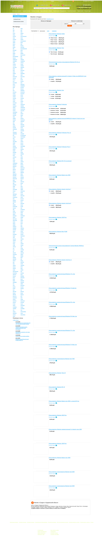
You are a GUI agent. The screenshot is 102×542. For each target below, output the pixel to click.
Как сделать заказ (55, 530)
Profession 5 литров (55, 108)
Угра (21, 310)
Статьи (91, 522)
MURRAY (14, 181)
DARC (22, 68)
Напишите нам (41, 534)
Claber (14, 62)
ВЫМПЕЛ (22, 280)
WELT (22, 257)
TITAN (14, 245)
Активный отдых (17, 19)
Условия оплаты (54, 533)
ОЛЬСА (14, 299)
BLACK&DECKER (24, 48)
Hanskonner (23, 119)
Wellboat (14, 257)
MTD (21, 180)
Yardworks (22, 265)
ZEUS (22, 266)
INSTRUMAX (23, 136)
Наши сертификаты (42, 531)
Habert (22, 115)
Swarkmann (23, 235)
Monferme (14, 177)
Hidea (14, 124)
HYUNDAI (22, 133)
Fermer (22, 96)
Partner (22, 194)
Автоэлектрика (15, 271)
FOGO (14, 101)
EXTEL (22, 95)
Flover (22, 99)
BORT (22, 50)
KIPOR (14, 150)
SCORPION (23, 209)
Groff (21, 112)
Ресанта (14, 302)
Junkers (22, 141)
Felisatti (14, 96)
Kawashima (15, 147)
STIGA (22, 231)
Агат (21, 271)
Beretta (14, 47)
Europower (22, 93)
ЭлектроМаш (23, 314)
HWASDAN (15, 133)
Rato (13, 198)
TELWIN (14, 240)
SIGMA (22, 217)
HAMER (14, 118)
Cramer (22, 64)
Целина (14, 314)
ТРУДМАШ (22, 308)
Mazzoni (14, 169)
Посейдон (14, 300)
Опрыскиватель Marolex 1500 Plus (57, 217)
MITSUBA (14, 175)
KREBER (22, 153)
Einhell (14, 85)
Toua (14, 249)
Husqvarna (15, 132)
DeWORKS (23, 73)
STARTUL (22, 228)
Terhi (21, 240)
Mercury (14, 170)
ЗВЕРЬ (22, 283)
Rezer (22, 201)
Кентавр (22, 286)
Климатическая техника (19, 21)
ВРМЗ (14, 280)
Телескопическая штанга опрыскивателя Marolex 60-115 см (64, 62)
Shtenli (14, 217)
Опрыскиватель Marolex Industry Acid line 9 (60, 203)
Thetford (22, 243)
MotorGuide (15, 178)
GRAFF (14, 107)
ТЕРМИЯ (14, 308)
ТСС (13, 310)
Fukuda (14, 104)
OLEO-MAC (15, 189)
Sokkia (22, 220)
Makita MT (14, 164)
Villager (22, 254)
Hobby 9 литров (54, 41)
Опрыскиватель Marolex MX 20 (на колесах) (60, 161)
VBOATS (14, 252)
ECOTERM (15, 82)
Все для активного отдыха (62, 522)
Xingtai (22, 263)
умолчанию (42, 30)
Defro (14, 70)
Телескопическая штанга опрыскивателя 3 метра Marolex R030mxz (66, 245)
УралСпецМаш (23, 311)
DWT (21, 78)
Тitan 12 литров (54, 52)
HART (14, 121)
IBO (13, 135)
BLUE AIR (14, 50)
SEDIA (22, 212)
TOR (21, 246)
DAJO (14, 68)
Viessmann (15, 254)
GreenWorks (15, 112)
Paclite (22, 192)
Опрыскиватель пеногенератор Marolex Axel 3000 (62, 486)
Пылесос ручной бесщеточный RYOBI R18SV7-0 (22, 340)
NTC (21, 184)
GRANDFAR (23, 107)
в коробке (53, 81)
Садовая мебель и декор (74, 522)
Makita (22, 163)
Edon (21, 82)
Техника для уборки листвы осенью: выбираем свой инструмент (21, 328)
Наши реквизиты (41, 533)
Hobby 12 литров (54, 43)
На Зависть (15, 297)
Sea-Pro (22, 211)
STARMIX (14, 228)
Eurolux (14, 93)
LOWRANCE (15, 163)
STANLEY (14, 226)
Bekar (14, 45)
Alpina (14, 34)
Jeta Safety (15, 141)
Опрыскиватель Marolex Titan (56, 48)
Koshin (22, 152)
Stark (21, 226)
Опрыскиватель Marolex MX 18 (57, 387)
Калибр (14, 286)
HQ (13, 130)
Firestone (22, 98)
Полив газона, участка (85, 522)
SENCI (14, 214)
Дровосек (22, 282)
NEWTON (22, 181)
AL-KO (14, 33)
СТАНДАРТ (23, 305)
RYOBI (22, 206)
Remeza (22, 200)
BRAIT (14, 54)
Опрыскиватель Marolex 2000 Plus (57, 415)
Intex (14, 138)
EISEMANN (23, 85)
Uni (13, 251)
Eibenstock (22, 84)
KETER (14, 149)
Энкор (14, 316)
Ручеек (14, 303)
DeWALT (14, 73)
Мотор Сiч (14, 296)
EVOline (14, 95)
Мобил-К (22, 294)
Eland (14, 87)
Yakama (14, 265)
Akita (21, 31)
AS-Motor (14, 39)
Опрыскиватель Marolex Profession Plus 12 (60, 132)
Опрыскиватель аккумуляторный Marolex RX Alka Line (63, 316)
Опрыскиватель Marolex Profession (58, 104)
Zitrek (22, 268)
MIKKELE (22, 172)
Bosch (14, 51)
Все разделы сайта (19, 16)
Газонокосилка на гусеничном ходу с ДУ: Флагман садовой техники (23, 323)
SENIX (22, 214)
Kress (14, 155)
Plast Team (22, 195)
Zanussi (14, 266)
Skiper (22, 218)
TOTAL (22, 248)
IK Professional (23, 135)
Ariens (22, 37)
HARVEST (22, 121)
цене (48, 30)
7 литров (52, 96)
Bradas (14, 53)
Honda (22, 127)
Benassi (22, 45)
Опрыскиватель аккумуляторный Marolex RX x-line (62, 302)
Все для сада (87, 11)
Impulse (14, 136)
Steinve (14, 231)
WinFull (14, 260)
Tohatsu (22, 245)
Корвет (14, 288)
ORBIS (22, 189)
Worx (14, 263)
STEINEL (22, 229)
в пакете (52, 79)
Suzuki (14, 235)
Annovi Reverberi (23, 36)
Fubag (22, 102)
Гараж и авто (80, 11)
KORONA (14, 152)
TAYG (14, 237)
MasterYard (23, 167)
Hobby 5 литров (54, 37)
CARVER (22, 59)
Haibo (14, 116)
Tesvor (14, 243)
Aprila (14, 37)
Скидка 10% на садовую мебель (22, 336)
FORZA (22, 101)
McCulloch (22, 169)
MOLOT (22, 175)
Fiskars (14, 99)
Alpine (22, 34)
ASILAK (22, 39)
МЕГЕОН (22, 291)
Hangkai (14, 119)
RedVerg (14, 200)
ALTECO (14, 36)
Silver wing (15, 218)
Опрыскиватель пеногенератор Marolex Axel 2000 (62, 471)
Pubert (22, 197)
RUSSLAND (15, 206)
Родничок (22, 302)
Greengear (22, 110)
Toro (13, 248)
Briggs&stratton (15, 56)
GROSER (14, 113)
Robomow (22, 203)
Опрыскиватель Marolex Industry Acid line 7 (60, 189)
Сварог (14, 305)
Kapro (14, 144)
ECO (14, 81)
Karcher (22, 144)
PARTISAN (15, 194)
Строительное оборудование (59, 11)
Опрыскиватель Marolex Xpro (56, 90)
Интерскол (22, 285)
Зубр (14, 285)
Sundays (22, 232)
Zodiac (14, 269)
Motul (14, 180)
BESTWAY (22, 47)
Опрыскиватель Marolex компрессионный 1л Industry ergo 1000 (65, 429)
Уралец (14, 311)
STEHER (14, 229)
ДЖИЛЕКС (15, 282)
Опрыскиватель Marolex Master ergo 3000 (59, 457)
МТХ (21, 296)
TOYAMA (22, 249)
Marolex (22, 164)
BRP (21, 56)
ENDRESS (22, 90)
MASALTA (14, 166)
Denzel (22, 71)
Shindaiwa (14, 215)
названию (54, 30)
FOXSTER (14, 102)
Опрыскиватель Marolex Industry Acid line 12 (60, 259)
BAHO (22, 42)
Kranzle (14, 153)
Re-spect (22, 198)
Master (14, 167)
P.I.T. (14, 192)
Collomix (22, 62)
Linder (14, 161)
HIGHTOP (22, 124)
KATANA (14, 146)
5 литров (52, 94)
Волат (22, 279)
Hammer (22, 118)
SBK (13, 209)
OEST (14, 187)
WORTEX (22, 262)
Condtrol (14, 64)
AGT (13, 31)
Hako (21, 116)
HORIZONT (15, 129)
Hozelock (22, 129)
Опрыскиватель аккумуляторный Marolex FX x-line (62, 330)
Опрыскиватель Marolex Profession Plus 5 (59, 146)
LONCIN (22, 161)
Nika (13, 183)
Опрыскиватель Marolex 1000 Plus (57, 443)
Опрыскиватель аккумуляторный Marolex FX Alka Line (63, 344)
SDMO (14, 211)
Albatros (22, 33)
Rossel (22, 204)
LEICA (22, 158)
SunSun (22, 234)
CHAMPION (23, 61)
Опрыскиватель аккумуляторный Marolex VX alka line (62, 288)
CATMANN (15, 61)
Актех (22, 274)
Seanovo (14, 212)
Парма (22, 299)
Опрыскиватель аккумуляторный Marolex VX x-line (62, 274)
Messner (22, 170)
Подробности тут (50, 18)
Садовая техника (26, 11)
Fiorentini (14, 98)
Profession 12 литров (55, 114)
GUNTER (14, 115)
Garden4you (23, 104)
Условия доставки (55, 534)
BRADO (22, 53)
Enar (13, 90)
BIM (13, 48)
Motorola (22, 178)
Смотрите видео (53, 35)
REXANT (14, 201)
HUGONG (22, 130)
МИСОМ (14, 294)
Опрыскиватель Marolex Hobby (57, 33)
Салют (22, 303)
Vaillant (22, 251)
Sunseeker (15, 234)
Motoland (22, 177)
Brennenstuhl (23, 54)
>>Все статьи (15, 320)
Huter (21, 132)
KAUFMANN (23, 146)
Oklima (22, 187)
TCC (21, 237)
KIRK (21, 150)
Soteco (14, 223)
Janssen (22, 138)
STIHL (14, 232)
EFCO (14, 84)
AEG (21, 30)
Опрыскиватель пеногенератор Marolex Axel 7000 (62, 358)
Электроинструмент (16, 11)
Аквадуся (14, 274)
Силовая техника (35, 11)
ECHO (22, 79)
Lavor (14, 158)
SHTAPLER (23, 215)
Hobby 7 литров (54, 39)
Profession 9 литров (55, 112)
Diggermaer (15, 76)
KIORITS (22, 149)
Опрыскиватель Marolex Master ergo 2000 (59, 175)
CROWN (22, 65)
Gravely (14, 110)
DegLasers (22, 70)
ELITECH (22, 87)
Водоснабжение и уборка (46, 11)
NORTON (14, 184)
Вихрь (14, 279)
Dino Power (23, 76)
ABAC (22, 28)
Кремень (22, 288)
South (22, 223)
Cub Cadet (15, 67)
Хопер (22, 313)
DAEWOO (22, 67)
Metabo (14, 172)
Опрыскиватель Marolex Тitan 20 (57, 372)
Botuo (22, 51)
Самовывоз (53, 531)
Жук (13, 283)
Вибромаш (22, 277)
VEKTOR (22, 252)
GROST (22, 113)
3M (13, 28)
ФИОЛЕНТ (15, 313)
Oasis (22, 186)
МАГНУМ (14, 291)
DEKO (14, 71)
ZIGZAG (14, 268)
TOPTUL (14, 246)
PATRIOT (14, 195)
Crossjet (14, 65)
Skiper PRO (15, 220)
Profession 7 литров (55, 110)
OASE (14, 186)
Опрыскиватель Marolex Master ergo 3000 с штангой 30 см (64, 401)
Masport (22, 166)
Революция (23, 300)
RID (13, 203)
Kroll (21, 155)
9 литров (52, 98)
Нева (21, 297)
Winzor (22, 260)
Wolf (13, 262)
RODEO (14, 204)
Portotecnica (15, 197)
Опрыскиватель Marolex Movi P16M (58, 231)
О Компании (40, 530)
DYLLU (14, 79)
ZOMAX (22, 269)
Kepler (22, 147)
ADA (13, 30)
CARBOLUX (15, 59)
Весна (14, 277)
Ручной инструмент (71, 11)
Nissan (22, 183)
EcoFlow (22, 81)
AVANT (14, 42)
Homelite (14, 127)
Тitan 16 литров (54, 53)
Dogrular (14, 78)
